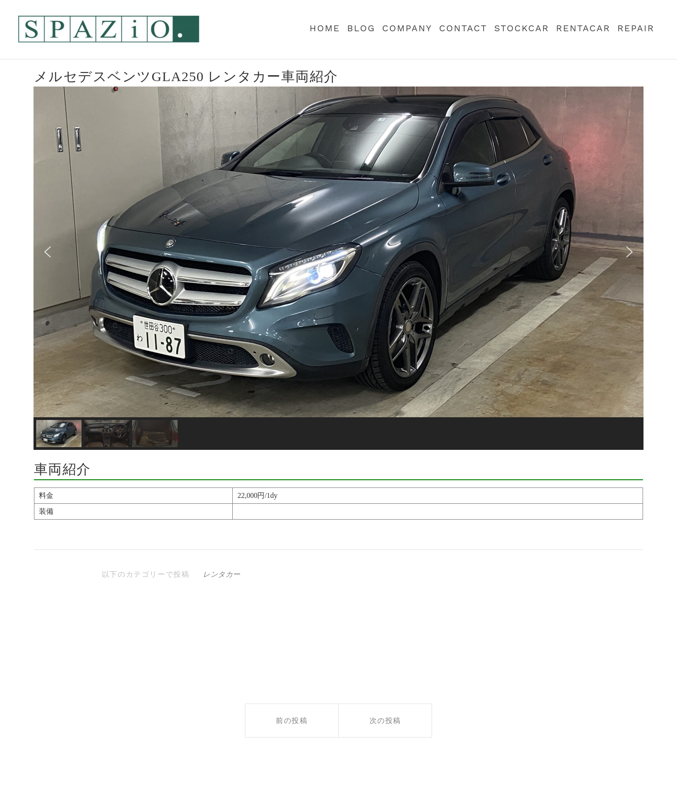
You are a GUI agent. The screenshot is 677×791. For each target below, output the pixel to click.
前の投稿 (291, 720)
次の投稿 (385, 720)
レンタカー (221, 574)
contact (463, 28)
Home (325, 28)
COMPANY (407, 28)
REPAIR (635, 28)
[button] (47, 252)
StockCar (521, 28)
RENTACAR (583, 28)
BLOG (361, 28)
